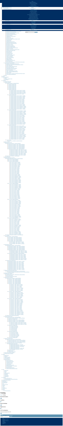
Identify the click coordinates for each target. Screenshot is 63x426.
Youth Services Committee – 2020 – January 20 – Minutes (18, 323)
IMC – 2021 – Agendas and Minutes (13, 160)
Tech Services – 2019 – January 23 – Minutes (16, 294)
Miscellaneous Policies (33, 5)
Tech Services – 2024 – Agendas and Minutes (14, 280)
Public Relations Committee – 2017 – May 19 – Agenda (16, 266)
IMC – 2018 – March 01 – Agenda (15, 207)
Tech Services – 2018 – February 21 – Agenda (16, 301)
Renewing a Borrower (9, 35)
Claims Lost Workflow (9, 56)
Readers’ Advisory (10, 350)
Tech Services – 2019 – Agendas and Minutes (14, 291)
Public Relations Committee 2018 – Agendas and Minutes (16, 253)
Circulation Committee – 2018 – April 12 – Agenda (17, 120)
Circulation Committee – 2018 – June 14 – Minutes (17, 117)
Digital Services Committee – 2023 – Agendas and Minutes (16, 146)
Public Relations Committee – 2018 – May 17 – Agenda (18, 254)
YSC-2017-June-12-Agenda (14, 336)
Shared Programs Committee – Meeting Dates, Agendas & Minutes (15, 274)
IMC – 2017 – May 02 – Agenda (14, 222)
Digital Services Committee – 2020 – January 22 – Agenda (18, 149)
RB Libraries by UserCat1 (10, 45)
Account (3, 387)
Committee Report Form (7, 81)
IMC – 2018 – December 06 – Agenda (15, 203)
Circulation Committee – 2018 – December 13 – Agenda (18, 110)
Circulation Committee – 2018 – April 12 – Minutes (17, 121)
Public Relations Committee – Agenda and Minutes (13, 245)
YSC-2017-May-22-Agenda (14, 332)
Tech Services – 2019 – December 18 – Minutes (16, 293)
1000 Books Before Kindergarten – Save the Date (17, 346)
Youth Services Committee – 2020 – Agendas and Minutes (16, 321)
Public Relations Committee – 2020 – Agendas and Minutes (16, 249)
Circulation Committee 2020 (12, 89)
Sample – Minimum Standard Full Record (12, 71)
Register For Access (5, 384)
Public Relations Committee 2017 (11, 260)
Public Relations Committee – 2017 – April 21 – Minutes (16, 265)
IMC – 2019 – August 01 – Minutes (15, 188)
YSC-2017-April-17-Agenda (14, 333)
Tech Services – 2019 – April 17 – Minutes (16, 297)
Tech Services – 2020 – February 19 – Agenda (16, 288)
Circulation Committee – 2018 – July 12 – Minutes (17, 115)
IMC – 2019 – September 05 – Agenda (15, 187)
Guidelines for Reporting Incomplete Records (12, 63)
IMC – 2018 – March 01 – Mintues (15, 208)
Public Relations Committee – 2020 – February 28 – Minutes (18, 252)
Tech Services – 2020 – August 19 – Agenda (16, 284)
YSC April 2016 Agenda (13, 328)
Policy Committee (33, 12)
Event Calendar (33, 22)
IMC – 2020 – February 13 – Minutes (15, 164)
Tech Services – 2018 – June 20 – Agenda (16, 308)
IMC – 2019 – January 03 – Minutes (15, 197)
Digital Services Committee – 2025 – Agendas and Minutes (16, 144)
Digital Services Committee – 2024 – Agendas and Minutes (16, 145)
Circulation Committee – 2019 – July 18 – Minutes (17, 103)
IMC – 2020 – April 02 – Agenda (14, 167)
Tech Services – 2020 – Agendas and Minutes (14, 283)
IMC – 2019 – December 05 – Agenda (15, 184)
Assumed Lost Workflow (9, 55)
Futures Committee (7, 141)
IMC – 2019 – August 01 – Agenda (15, 189)
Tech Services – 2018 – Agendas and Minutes (14, 298)
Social (32, 20)
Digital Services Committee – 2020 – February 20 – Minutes (18, 152)
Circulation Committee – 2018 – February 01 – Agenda (17, 122)
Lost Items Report (8, 364)
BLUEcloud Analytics (7, 390)
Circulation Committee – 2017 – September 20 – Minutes (18, 134)
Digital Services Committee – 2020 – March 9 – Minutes (18, 154)
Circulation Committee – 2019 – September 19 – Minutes (18, 107)
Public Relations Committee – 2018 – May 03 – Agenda (18, 255)
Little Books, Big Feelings (12, 351)
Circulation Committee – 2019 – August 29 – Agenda (17, 104)
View (1, 398)
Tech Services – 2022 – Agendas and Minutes (14, 282)
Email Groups (33, 21)
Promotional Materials (32, 8)
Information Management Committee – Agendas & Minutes (14, 158)
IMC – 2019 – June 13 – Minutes (14, 190)
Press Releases (6, 79)
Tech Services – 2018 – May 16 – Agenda (16, 306)
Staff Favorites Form (7, 156)
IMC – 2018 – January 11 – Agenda (15, 200)
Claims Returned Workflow (10, 57)
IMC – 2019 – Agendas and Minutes (13, 183)
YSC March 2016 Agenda (13, 327)
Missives (33, 23)
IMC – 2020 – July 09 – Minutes (14, 173)
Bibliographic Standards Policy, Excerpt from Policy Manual (14, 64)
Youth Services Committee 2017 (12, 331)
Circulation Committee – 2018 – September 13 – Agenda (18, 113)
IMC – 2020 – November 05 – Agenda (15, 179)
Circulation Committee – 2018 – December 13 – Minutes (18, 111)
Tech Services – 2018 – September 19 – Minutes (17, 312)
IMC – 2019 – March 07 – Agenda (15, 196)
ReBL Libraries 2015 (9, 51)
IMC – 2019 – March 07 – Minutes (15, 195)
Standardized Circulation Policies (11, 36)
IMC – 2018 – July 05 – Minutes (14, 213)
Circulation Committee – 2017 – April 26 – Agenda (17, 138)
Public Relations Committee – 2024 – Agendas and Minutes (16, 247)
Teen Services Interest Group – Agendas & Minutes (13, 317)
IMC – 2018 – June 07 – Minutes (14, 211)
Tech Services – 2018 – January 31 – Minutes (16, 300)
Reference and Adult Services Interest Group (33, 14)
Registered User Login (9, 415)
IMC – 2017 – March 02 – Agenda (15, 220)
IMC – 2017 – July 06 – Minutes (14, 230)
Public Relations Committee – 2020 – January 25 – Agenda (18, 250)
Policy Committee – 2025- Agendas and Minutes (15, 237)
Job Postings (6, 374)
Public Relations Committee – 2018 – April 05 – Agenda (18, 257)
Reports (3, 389)
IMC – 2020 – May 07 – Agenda (14, 169)
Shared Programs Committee (33, 19)
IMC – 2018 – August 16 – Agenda (15, 214)
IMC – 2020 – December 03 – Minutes (15, 182)
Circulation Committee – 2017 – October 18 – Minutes (17, 135)
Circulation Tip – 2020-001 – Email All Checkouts (15, 140)
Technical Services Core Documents (33, 6)
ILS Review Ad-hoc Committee (8, 353)
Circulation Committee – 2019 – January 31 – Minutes (17, 96)
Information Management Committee (9, 157)
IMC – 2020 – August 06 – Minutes (15, 175)
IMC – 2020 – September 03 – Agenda (15, 176)
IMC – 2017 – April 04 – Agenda (14, 221)
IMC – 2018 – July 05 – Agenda (14, 212)
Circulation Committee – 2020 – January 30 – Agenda (17, 90)
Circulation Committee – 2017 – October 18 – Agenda (17, 129)
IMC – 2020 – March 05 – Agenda (15, 165)
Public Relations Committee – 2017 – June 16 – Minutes (16, 263)
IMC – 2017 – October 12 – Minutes (15, 231)
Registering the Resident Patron (10, 33)
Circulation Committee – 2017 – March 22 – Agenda (17, 137)
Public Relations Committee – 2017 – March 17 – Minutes (16, 269)
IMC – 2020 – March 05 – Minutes (15, 166)
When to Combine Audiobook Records (11, 66)
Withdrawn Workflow (9, 59)
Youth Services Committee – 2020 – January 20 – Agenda (18, 322)
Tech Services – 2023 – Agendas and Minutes (14, 281)
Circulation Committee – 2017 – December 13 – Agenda (18, 127)
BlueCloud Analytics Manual (10, 367)
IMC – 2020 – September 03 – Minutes (15, 177)
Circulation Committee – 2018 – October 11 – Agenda (17, 112)
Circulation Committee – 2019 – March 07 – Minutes (17, 98)
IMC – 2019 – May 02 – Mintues (14, 192)
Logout (3, 386)
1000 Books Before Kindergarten (12, 343)
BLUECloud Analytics (33, 25)
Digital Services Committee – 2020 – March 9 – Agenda (18, 153)
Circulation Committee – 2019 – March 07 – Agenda (17, 97)
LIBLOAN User (8, 37)
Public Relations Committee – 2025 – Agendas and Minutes (16, 246)
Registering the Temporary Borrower (11, 34)
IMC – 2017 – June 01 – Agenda (14, 223)
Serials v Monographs (9, 65)
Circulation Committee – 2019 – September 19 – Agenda (18, 106)
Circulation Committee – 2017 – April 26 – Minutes (17, 128)
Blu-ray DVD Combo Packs (10, 67)
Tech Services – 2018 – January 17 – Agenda (16, 299)
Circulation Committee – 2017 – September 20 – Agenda (18, 126)
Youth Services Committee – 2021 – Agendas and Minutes (16, 320)
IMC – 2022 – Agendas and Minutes (13, 159)
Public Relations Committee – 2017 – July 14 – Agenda (16, 262)
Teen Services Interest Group (33, 16)
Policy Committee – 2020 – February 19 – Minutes (17, 243)
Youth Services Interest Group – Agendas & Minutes (13, 339)
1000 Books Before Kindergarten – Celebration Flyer (17, 345)
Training (32, 24)
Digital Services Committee (8, 142)
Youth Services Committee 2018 (12, 337)
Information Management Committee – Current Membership (14, 234)
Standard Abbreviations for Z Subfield (11, 68)
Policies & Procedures (32, 2)
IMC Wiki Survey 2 (5, 381)
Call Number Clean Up (9, 362)
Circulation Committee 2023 (12, 86)
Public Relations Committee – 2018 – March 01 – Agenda (18, 259)
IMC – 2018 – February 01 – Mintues (15, 206)
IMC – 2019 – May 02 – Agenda (14, 193)
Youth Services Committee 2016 (12, 325)
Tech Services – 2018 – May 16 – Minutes (16, 307)
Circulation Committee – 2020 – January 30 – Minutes (17, 91)
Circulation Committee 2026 (12, 84)
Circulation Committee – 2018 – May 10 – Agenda (17, 118)
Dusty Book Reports (9, 39)
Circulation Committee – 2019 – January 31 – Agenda (17, 95)
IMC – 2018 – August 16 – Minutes (15, 215)
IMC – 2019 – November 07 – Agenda (15, 185)
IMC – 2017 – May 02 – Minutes (14, 228)
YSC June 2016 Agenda (13, 330)
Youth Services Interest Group (33, 17)
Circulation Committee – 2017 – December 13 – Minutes (18, 136)
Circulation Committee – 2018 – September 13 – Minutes (18, 114)
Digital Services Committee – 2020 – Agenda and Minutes (16, 148)
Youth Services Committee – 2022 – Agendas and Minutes (16, 319)
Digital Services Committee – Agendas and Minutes (13, 143)
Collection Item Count (9, 363)
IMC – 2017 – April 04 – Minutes (15, 227)
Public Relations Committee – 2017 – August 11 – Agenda (16, 261)
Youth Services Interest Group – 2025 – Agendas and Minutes (16, 340)
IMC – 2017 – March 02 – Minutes (15, 226)
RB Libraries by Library (9, 44)
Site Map (1, 414)
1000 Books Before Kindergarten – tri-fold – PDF (17, 348)
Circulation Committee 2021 (12, 88)
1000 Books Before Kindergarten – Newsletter (16, 344)
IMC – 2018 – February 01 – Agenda (15, 205)
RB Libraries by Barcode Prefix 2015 (11, 43)
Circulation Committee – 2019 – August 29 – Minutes (17, 105)
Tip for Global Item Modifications (11, 74)
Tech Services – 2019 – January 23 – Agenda (16, 292)
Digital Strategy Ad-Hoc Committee (9, 352)
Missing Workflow (8, 58)
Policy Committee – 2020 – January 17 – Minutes (17, 242)
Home (32, 1)
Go (0, 401)
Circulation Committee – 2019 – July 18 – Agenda (17, 102)
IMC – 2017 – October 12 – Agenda (15, 218)
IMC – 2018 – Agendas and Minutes (13, 199)
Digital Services (6, 355)
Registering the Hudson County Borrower (12, 47)
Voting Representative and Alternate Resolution (10, 379)
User (3, 383)
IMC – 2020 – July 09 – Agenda (14, 172)
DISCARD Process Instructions (10, 60)
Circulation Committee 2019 (12, 94)
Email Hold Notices (9, 52)
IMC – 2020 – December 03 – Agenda (15, 181)
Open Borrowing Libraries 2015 (10, 50)
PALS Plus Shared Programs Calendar (11, 276)
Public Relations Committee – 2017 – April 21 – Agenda (16, 267)
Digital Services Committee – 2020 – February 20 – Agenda (18, 151)
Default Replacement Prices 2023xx (11, 42)
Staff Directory (6, 376)
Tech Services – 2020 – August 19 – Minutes (16, 285)
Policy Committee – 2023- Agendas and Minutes (15, 239)
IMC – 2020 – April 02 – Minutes (15, 168)
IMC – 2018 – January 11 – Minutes (15, 204)
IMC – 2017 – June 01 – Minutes (14, 229)
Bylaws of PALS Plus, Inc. (33, 30)
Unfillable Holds (8, 40)
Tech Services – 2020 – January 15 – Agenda (16, 289)
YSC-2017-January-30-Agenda (14, 335)
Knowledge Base (4, 382)
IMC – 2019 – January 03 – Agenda (15, 198)
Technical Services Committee (33, 15)
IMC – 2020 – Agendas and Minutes (13, 161)
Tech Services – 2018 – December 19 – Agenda (16, 313)
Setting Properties (8, 72)
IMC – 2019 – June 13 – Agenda (14, 191)
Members (3, 385)
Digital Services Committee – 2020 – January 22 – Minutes (18, 150)
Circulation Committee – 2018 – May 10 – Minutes (17, 119)
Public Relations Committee (33, 13)
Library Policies (33, 4)
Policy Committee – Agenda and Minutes (12, 236)
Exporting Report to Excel (10, 361)
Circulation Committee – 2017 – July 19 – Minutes (17, 133)
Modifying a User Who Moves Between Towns (12, 49)
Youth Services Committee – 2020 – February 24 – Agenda (18, 324)
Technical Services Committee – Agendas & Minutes (13, 278)
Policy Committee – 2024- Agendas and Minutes (15, 238)
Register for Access (3, 415)
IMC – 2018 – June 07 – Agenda (14, 210)
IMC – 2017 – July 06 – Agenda (14, 224)
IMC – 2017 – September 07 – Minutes (15, 219)
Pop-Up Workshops (33, 27)
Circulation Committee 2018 (12, 109)
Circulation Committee (7, 82)
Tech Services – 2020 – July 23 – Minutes (16, 286)
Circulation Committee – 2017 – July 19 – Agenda (17, 125)
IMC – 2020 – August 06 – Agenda (15, 174)
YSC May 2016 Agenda (13, 329)
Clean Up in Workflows (9, 360)
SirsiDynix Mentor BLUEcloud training (11, 368)
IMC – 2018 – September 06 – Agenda (15, 216)
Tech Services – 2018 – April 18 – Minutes (16, 305)
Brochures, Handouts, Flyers (8, 78)
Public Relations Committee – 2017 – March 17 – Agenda (16, 268)
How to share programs (9, 275)
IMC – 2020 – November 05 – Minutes (15, 180)
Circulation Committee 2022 (12, 87)
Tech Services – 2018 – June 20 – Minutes (16, 309)
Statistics (32, 7)
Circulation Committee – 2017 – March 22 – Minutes (17, 130)
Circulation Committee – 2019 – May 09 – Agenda (17, 99)
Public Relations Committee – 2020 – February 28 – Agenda (18, 251)
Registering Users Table (9, 48)
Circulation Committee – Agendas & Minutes (12, 83)
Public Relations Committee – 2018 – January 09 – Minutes (18, 258)
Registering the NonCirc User (10, 41)
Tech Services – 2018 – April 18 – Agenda (16, 304)
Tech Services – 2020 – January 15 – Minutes (16, 290)
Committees (32, 9)
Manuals (5, 75)
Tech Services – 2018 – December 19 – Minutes (16, 314)
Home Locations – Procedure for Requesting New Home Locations (15, 73)
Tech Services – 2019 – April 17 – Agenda (16, 296)
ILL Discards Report (9, 366)
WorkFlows (33, 28)
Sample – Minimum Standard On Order (11, 70)
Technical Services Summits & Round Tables (12, 315)
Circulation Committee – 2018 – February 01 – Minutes (18, 123)
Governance (32, 29)
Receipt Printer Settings (9, 53)
